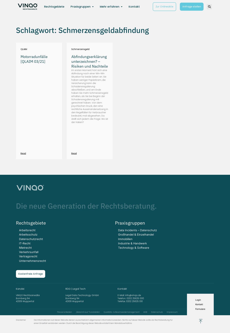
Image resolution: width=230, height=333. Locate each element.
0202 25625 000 (135, 298)
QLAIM (24, 49)
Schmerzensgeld (80, 49)
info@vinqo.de (133, 295)
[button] (209, 6)
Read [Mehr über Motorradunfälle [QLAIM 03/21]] (23, 153)
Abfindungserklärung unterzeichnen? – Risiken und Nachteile (89, 61)
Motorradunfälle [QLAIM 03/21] (34, 59)
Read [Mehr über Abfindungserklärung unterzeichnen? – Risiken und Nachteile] (74, 153)
